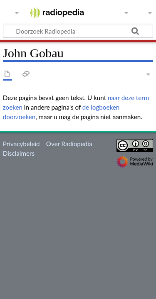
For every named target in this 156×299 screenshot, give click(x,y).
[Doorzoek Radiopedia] (78, 30)
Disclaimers (19, 153)
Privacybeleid (21, 143)
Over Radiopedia (69, 143)
